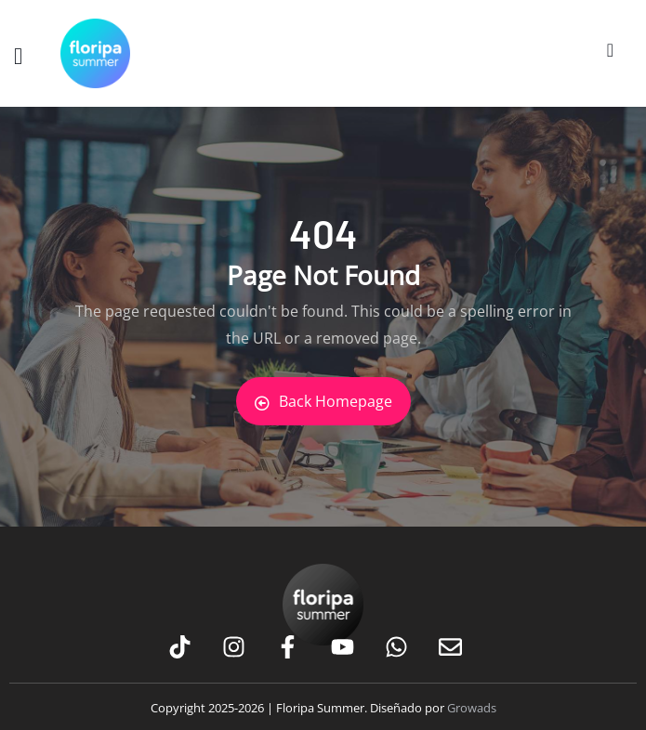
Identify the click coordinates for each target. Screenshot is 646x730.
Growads (471, 707)
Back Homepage (323, 401)
